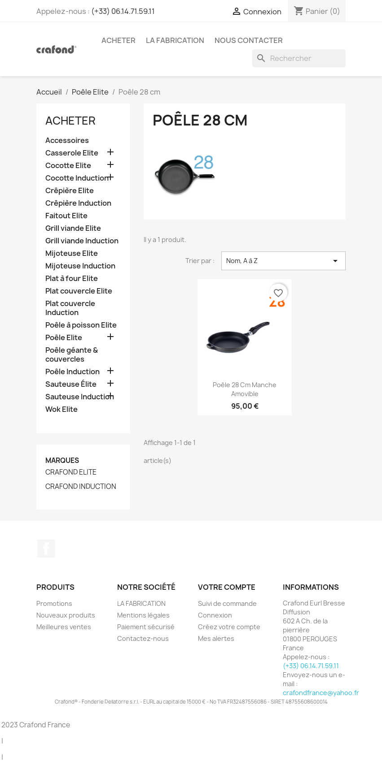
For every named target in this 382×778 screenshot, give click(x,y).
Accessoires (67, 140)
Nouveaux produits (65, 615)
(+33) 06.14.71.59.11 (123, 11)
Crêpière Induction (78, 203)
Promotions (54, 603)
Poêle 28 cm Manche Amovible (245, 389)
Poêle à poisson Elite (81, 325)
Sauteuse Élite (71, 384)
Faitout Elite (66, 215)
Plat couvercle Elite (78, 291)
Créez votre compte (229, 626)
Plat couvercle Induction (70, 308)
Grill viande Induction (82, 241)
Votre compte (226, 587)
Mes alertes (216, 638)
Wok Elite (61, 409)
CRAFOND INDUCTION (80, 486)
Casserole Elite (71, 153)
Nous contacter (249, 40)
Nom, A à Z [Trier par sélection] (283, 260)
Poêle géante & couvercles (71, 355)
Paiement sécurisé (146, 626)
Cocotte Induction (77, 178)
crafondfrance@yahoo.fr (321, 692)
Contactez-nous (143, 638)
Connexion (215, 615)
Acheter (118, 40)
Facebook (46, 549)
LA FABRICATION (175, 40)
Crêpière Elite (69, 190)
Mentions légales (143, 615)
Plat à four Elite (71, 278)
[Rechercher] (299, 58)
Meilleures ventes (63, 626)
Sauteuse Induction (79, 397)
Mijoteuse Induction (80, 266)
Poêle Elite (63, 337)
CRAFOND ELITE (71, 472)
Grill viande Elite (73, 228)
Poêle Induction (72, 371)
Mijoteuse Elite (71, 253)
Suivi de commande (227, 603)
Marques (62, 460)
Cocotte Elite (68, 165)
